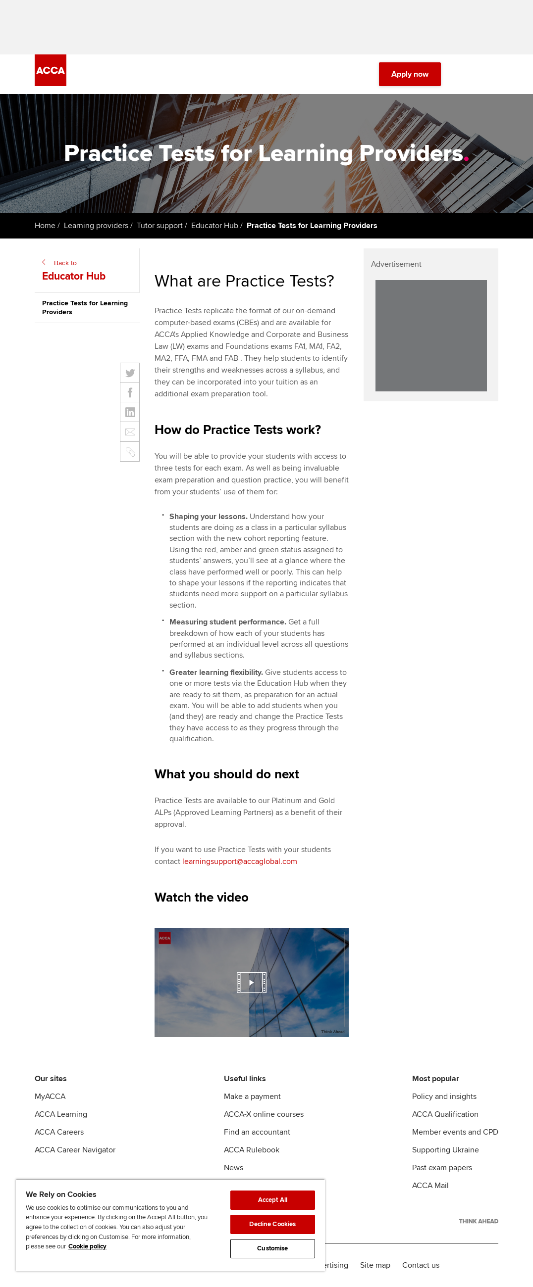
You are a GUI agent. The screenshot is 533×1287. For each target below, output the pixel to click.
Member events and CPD (455, 1132)
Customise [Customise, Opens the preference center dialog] (272, 1248)
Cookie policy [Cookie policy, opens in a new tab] (87, 1246)
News (233, 1168)
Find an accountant (257, 1132)
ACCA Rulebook (251, 1150)
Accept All (272, 1200)
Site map (375, 1265)
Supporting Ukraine (445, 1150)
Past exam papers (442, 1168)
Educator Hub (214, 226)
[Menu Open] (492, 74)
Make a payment (252, 1096)
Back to (88, 271)
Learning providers (96, 226)
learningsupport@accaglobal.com (239, 861)
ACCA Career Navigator (75, 1150)
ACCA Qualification (445, 1114)
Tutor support (160, 226)
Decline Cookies (272, 1224)
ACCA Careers (59, 1132)
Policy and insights (444, 1096)
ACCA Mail (430, 1186)
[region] (170, 1225)
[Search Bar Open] (465, 74)
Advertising (328, 1265)
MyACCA (50, 1096)
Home (45, 226)
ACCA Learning (61, 1114)
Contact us (420, 1265)
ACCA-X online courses (264, 1114)
